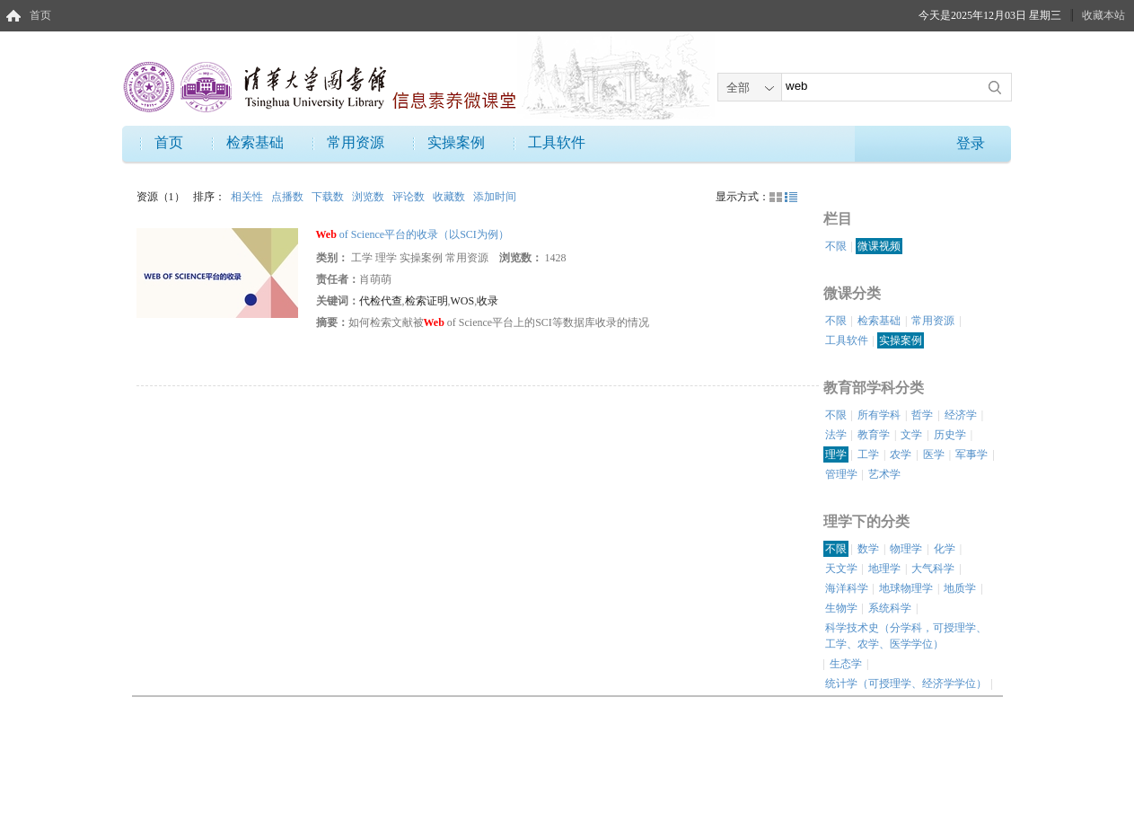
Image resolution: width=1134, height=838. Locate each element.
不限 (836, 246)
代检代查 (380, 301)
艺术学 (884, 474)
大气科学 (932, 568)
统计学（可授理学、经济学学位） (906, 683)
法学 (836, 434)
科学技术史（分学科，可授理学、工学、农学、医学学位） (906, 636)
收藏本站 (1103, 15)
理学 (836, 454)
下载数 (329, 196)
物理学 (906, 548)
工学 (868, 454)
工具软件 (556, 142)
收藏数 (450, 196)
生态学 (846, 663)
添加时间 (494, 196)
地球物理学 (906, 588)
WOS (463, 301)
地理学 (884, 568)
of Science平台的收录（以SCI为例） (412, 234)
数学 (868, 548)
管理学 (841, 474)
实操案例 (456, 142)
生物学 (841, 608)
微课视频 (879, 246)
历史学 (950, 434)
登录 (970, 143)
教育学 (873, 434)
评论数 (409, 196)
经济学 (961, 415)
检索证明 (426, 301)
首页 (40, 15)
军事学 (971, 454)
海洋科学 (846, 588)
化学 (944, 548)
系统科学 (889, 608)
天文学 (841, 568)
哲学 (922, 415)
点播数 (288, 196)
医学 (934, 454)
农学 (900, 454)
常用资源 (355, 142)
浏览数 (369, 196)
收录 (487, 301)
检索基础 (255, 142)
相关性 (248, 196)
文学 (911, 434)
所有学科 (879, 415)
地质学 (960, 588)
